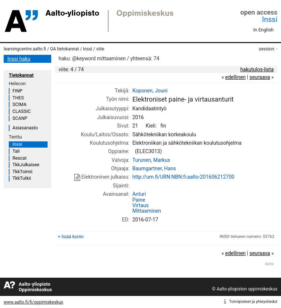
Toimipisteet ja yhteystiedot (253, 301)
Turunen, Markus (151, 160)
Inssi (269, 19)
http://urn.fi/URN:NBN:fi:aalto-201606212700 (183, 177)
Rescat (19, 158)
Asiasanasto (25, 127)
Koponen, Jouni (150, 91)
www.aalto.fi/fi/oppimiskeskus (33, 302)
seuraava (260, 77)
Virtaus (140, 205)
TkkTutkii (21, 178)
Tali (16, 151)
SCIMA (19, 104)
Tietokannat (21, 75)
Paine (138, 200)
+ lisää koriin (71, 236)
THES (18, 97)
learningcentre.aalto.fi (25, 49)
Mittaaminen (146, 211)
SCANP (19, 118)
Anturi (139, 194)
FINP (17, 91)
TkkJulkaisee (25, 164)
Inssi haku (18, 59)
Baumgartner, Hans (154, 168)
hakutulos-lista (257, 69)
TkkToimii (22, 171)
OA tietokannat (64, 49)
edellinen (235, 77)
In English (263, 30)
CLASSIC (21, 111)
